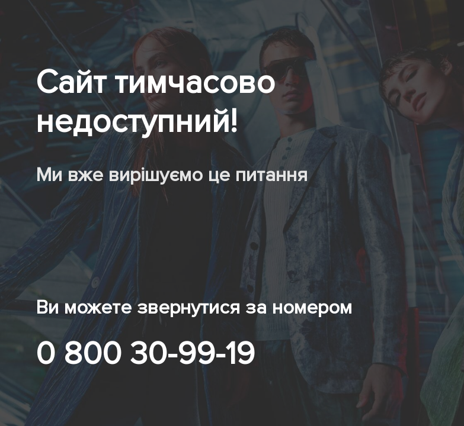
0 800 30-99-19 (145, 353)
